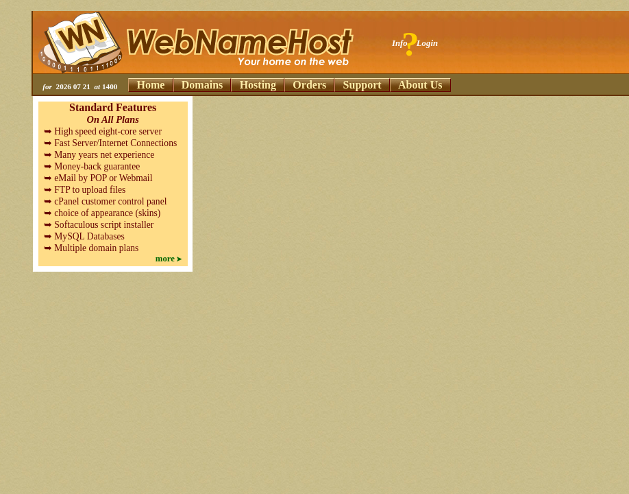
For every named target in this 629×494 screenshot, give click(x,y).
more (165, 258)
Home (151, 85)
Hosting (258, 85)
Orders (309, 85)
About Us (420, 85)
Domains (202, 85)
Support (362, 85)
